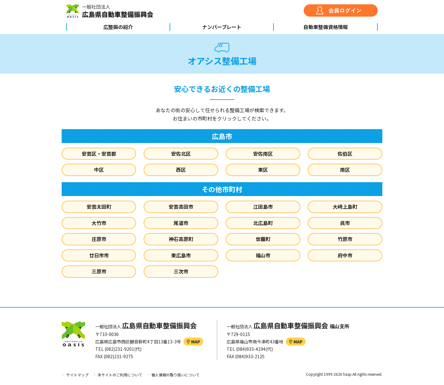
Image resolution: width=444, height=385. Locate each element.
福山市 (263, 255)
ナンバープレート (221, 27)
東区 (263, 169)
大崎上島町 (345, 206)
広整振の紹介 (118, 27)
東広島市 (181, 255)
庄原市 (99, 239)
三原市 (99, 271)
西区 (181, 169)
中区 (99, 169)
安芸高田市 (181, 206)
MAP (193, 341)
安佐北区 (181, 153)
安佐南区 (263, 153)
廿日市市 (99, 255)
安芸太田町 (99, 206)
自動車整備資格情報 (325, 27)
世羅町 (263, 239)
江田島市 (263, 206)
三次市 (181, 271)
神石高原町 (181, 239)
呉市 (345, 223)
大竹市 (99, 223)
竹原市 (345, 239)
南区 (345, 169)
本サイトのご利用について (120, 374)
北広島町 (263, 223)
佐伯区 (345, 153)
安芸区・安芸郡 (99, 153)
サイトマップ (77, 374)
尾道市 (181, 223)
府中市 (345, 255)
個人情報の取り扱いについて (175, 374)
